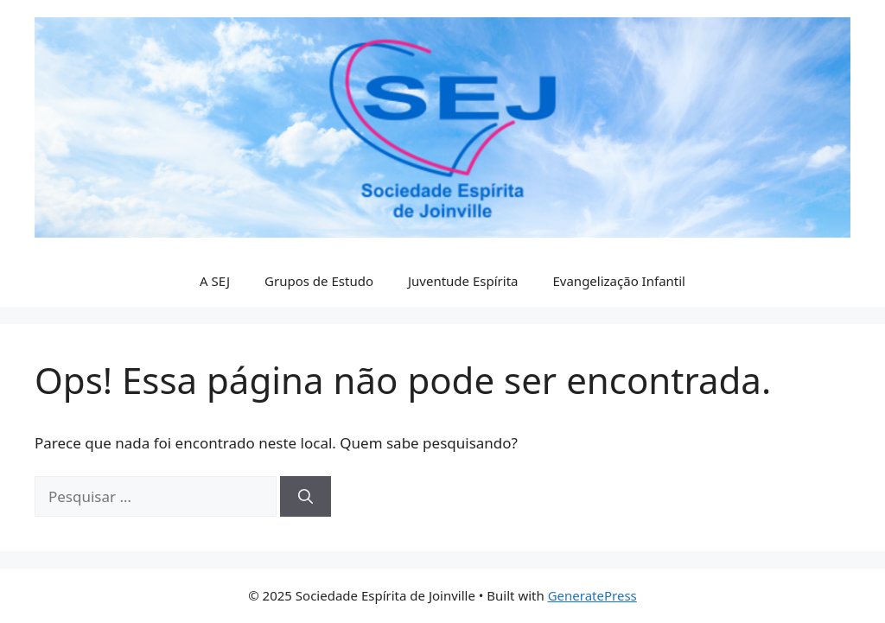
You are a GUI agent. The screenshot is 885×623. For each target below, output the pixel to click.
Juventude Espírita (463, 280)
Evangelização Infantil (618, 280)
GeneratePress (592, 595)
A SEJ (215, 280)
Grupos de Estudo (318, 280)
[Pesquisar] (305, 497)
